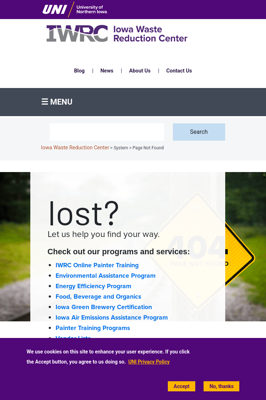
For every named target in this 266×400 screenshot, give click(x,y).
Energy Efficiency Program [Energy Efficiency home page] (93, 286)
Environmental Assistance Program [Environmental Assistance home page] (106, 276)
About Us (140, 71)
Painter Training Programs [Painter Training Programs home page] (93, 328)
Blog (79, 71)
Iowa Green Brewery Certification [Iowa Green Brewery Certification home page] (104, 307)
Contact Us (179, 71)
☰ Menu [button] (57, 101)
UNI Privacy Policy (149, 362)
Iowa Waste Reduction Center (75, 148)
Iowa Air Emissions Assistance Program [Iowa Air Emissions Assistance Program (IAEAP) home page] (112, 317)
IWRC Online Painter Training (97, 265)
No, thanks (221, 386)
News (106, 71)
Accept (181, 386)
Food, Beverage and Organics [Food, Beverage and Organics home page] (98, 296)
